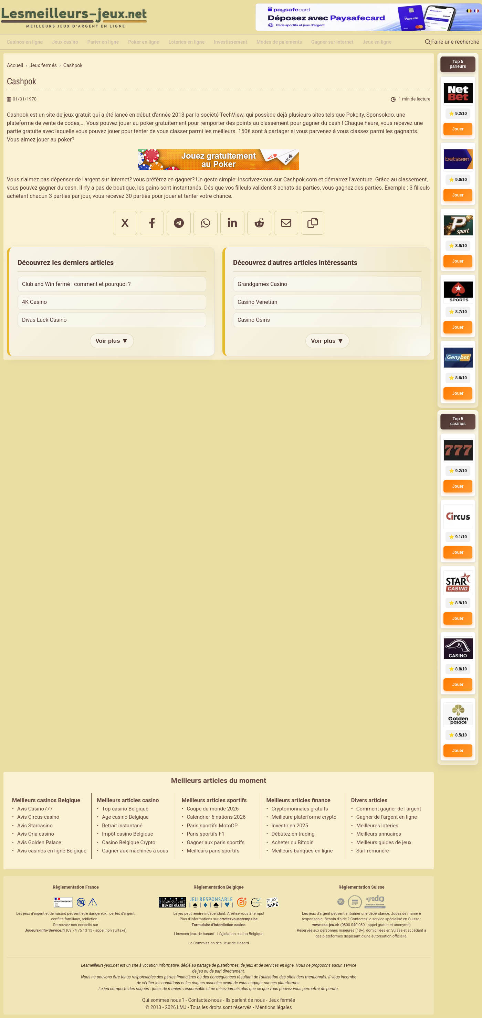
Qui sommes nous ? (163, 1000)
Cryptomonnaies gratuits (300, 809)
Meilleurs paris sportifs (213, 851)
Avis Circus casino (38, 817)
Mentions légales (273, 1007)
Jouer (458, 129)
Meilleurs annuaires (378, 834)
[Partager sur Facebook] (152, 223)
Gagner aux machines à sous (135, 851)
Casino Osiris (254, 320)
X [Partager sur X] (124, 223)
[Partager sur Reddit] (259, 223)
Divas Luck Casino (44, 320)
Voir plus (111, 341)
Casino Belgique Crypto (128, 842)
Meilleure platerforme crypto (304, 817)
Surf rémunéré (372, 851)
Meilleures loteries (377, 826)
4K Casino (34, 302)
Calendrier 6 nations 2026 (216, 817)
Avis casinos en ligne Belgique (51, 851)
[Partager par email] (286, 223)
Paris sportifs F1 (205, 834)
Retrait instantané (122, 826)
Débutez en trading (293, 834)
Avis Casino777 (35, 809)
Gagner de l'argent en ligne (386, 817)
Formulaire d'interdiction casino (218, 925)
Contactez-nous (205, 1000)
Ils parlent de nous (245, 1000)
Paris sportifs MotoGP (212, 826)
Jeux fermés (282, 1000)
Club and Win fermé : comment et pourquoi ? (76, 284)
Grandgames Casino (262, 284)
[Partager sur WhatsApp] (205, 223)
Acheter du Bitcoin (293, 842)
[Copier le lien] (312, 223)
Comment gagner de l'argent (388, 809)
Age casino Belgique (125, 817)
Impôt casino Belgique (127, 834)
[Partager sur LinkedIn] (232, 223)
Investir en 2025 (290, 826)
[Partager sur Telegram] (179, 223)
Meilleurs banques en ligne (302, 851)
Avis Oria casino (35, 834)
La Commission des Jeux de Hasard (218, 943)
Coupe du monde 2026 (213, 809)
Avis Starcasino (35, 826)
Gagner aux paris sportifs (215, 842)
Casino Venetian (257, 302)
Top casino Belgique (125, 809)
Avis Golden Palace (39, 842)
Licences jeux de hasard (194, 934)
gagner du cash (321, 123)
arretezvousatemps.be (238, 919)
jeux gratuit (77, 115)
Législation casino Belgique (240, 934)
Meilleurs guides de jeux (383, 842)
